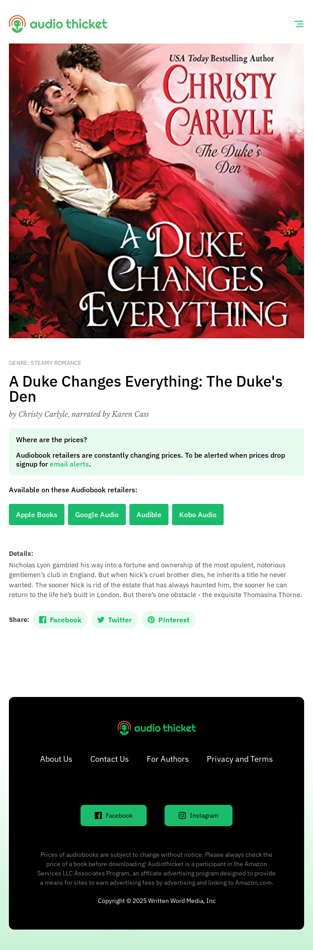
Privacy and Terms (240, 759)
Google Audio (97, 514)
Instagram (198, 815)
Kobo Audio (198, 514)
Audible (148, 514)
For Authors (168, 759)
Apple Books (36, 514)
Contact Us (109, 759)
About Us (56, 759)
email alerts (69, 463)
